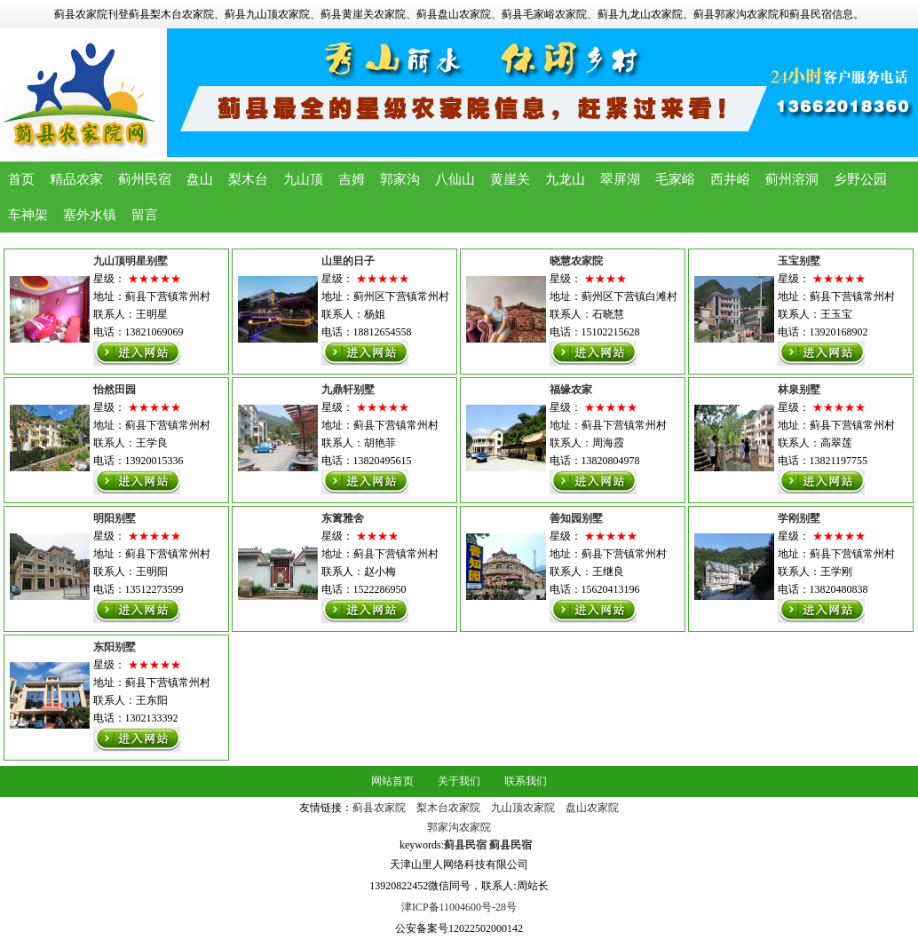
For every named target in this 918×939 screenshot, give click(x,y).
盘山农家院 (592, 807)
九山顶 (303, 179)
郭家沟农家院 (459, 827)
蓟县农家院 (379, 807)
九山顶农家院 (523, 807)
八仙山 (455, 179)
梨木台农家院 (448, 807)
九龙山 (565, 179)
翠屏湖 (620, 179)
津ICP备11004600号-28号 (459, 907)
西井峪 (730, 179)
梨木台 (248, 179)
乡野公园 (860, 179)
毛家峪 (675, 179)
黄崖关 (510, 179)
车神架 (28, 215)
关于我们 (459, 781)
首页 (21, 179)
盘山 (199, 179)
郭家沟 (400, 179)
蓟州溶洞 (792, 179)
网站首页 (392, 781)
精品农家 (76, 179)
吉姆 (351, 179)
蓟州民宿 (144, 179)
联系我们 (525, 781)
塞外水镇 (89, 215)
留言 (144, 215)
